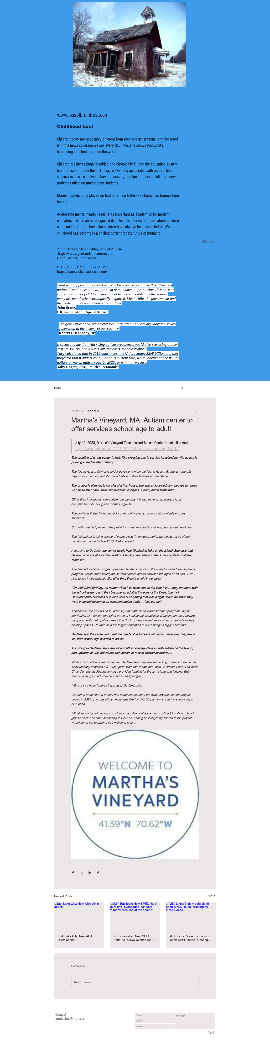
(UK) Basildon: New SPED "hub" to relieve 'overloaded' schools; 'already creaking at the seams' (133, 938)
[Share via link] (98, 872)
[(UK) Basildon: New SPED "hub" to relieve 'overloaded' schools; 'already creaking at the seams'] (135, 916)
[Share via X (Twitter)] (81, 872)
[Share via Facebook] (73, 872)
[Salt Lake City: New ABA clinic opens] (79, 916)
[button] (181, 387)
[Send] (211, 1033)
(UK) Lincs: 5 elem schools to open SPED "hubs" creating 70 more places (190, 938)
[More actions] (197, 411)
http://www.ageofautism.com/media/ (85, 253)
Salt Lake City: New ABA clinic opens (75, 938)
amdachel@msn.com (70, 1019)
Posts (57, 387)
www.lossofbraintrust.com (82, 115)
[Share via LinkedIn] (89, 872)
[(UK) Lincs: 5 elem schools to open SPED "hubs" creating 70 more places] (191, 916)
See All (212, 895)
